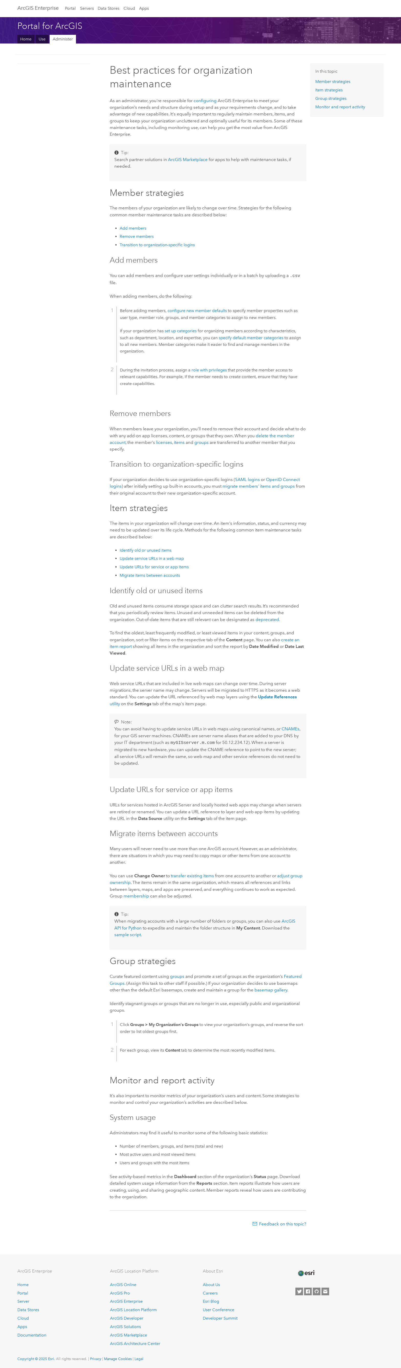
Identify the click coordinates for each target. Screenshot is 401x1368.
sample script (127, 933)
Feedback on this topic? (282, 1222)
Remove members (137, 236)
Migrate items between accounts (150, 574)
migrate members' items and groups (258, 485)
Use (42, 39)
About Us (211, 1283)
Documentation (31, 1334)
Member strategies (332, 81)
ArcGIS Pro (120, 1292)
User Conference (218, 1308)
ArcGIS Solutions (125, 1325)
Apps (144, 8)
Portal (70, 8)
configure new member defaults (197, 310)
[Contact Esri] (325, 1290)
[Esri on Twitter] (299, 1290)
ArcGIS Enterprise (38, 8)
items (179, 441)
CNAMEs (290, 728)
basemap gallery (270, 988)
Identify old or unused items (145, 549)
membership (136, 894)
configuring (205, 100)
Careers (210, 1292)
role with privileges (209, 369)
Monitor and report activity (340, 106)
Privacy (95, 1358)
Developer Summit (220, 1317)
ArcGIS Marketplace (128, 1334)
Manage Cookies (118, 1358)
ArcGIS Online (123, 1283)
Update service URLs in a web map (152, 557)
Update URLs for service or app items (154, 566)
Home (25, 39)
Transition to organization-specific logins (157, 244)
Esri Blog (211, 1300)
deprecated (267, 619)
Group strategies (331, 98)
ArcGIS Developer (126, 1317)
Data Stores (108, 8)
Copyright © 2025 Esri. (36, 1358)
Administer (63, 39)
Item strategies (329, 90)
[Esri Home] (306, 1272)
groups (201, 441)
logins (247, 479)
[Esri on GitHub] (316, 1290)
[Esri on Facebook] (308, 1290)
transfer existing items (192, 874)
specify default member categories (251, 337)
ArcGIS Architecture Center (135, 1342)
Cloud (129, 8)
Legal (139, 1358)
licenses (164, 441)
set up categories (181, 330)
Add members (133, 228)
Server (23, 1300)
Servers (87, 8)
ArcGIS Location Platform (133, 1308)
